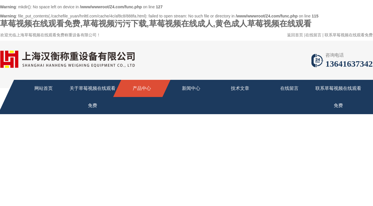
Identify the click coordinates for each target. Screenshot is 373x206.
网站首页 (43, 88)
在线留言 (313, 35)
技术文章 (240, 88)
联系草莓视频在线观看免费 (349, 35)
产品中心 (142, 88)
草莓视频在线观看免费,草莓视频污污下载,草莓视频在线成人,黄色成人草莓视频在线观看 (155, 23)
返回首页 (295, 35)
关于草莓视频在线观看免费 (92, 97)
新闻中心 (191, 88)
